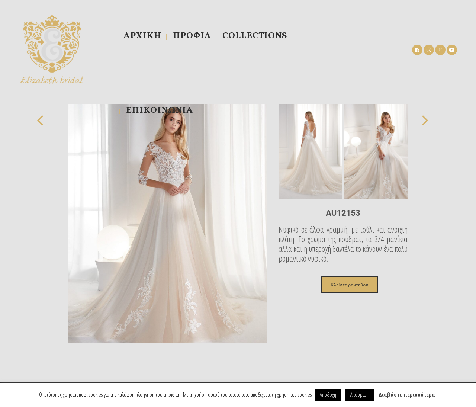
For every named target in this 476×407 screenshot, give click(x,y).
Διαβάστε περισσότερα (407, 394)
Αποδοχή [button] (328, 394)
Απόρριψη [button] (359, 394)
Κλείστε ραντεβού (350, 285)
